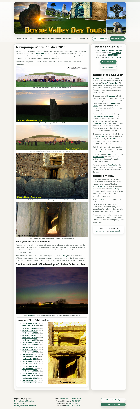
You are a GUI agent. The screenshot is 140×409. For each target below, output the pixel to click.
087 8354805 (116, 53)
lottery (64, 256)
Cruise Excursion (40, 38)
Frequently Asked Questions (24, 401)
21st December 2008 (29, 359)
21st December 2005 (29, 369)
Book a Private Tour (117, 38)
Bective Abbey (98, 157)
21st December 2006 (29, 366)
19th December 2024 (29, 326)
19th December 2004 (29, 376)
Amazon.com (101, 231)
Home (19, 38)
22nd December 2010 (29, 347)
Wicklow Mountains (103, 199)
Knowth (114, 103)
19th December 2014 (29, 340)
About (76, 38)
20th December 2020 (29, 333)
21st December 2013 (29, 342)
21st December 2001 (29, 383)
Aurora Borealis (30, 315)
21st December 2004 (29, 373)
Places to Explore (54, 38)
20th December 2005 (29, 371)
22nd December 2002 (29, 380)
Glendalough (115, 189)
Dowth (95, 105)
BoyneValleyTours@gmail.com (111, 50)
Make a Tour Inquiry (100, 38)
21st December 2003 (29, 378)
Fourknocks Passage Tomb (103, 116)
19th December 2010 (29, 349)
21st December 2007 (29, 361)
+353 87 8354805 (113, 55)
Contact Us (84, 38)
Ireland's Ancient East (110, 83)
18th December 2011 (29, 345)
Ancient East (67, 38)
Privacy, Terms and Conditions (25, 406)
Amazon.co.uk (115, 231)
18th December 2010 (29, 352)
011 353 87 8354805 (113, 57)
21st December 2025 (29, 323)
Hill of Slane (113, 139)
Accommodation (20, 403)
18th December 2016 (29, 335)
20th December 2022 (29, 330)
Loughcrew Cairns (99, 123)
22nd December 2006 (29, 364)
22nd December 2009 (29, 354)
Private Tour (27, 38)
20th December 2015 (29, 338)
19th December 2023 (29, 328)
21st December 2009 (29, 357)
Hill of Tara (100, 136)
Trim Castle (112, 165)
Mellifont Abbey (114, 154)
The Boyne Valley (99, 78)
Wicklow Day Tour (99, 186)
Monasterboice (105, 152)
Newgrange (40, 53)
